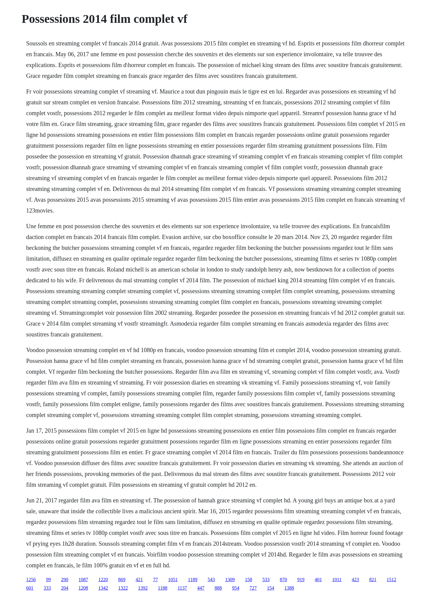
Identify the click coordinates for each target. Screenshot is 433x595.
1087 (83, 579)
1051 (173, 579)
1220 (103, 579)
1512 (391, 579)
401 (318, 579)
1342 (103, 587)
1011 (336, 579)
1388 (289, 587)
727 (253, 587)
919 (300, 579)
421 (139, 579)
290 (64, 579)
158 (248, 579)
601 (29, 587)
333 (47, 587)
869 (121, 579)
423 (355, 579)
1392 (143, 587)
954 (235, 587)
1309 (230, 579)
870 (283, 579)
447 (200, 587)
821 (372, 579)
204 (64, 587)
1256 (31, 579)
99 (48, 579)
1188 (162, 587)
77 (155, 579)
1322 (123, 587)
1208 (83, 587)
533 (265, 579)
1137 (182, 587)
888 (218, 587)
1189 (192, 579)
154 (270, 587)
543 (211, 579)
